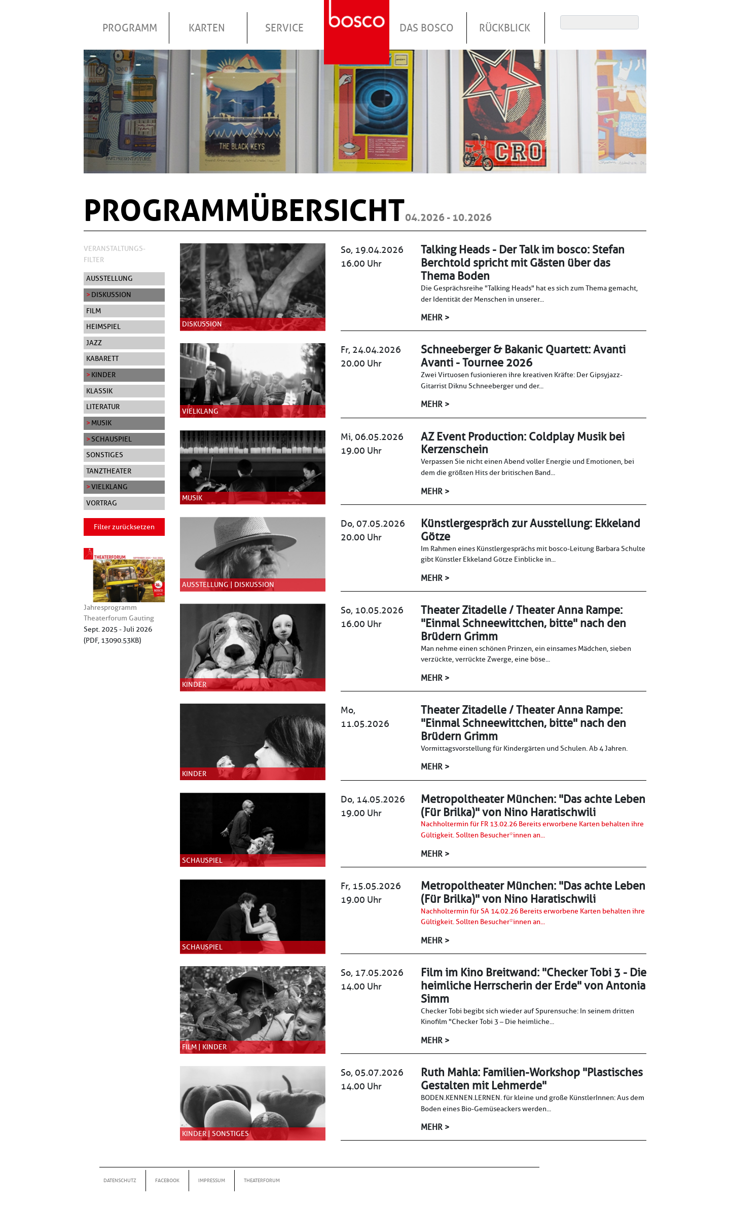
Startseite (358, 20)
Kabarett (102, 358)
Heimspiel (103, 326)
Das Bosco (426, 28)
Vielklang (109, 486)
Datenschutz (119, 1180)
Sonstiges (104, 454)
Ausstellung (109, 278)
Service (284, 28)
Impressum (211, 1180)
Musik (101, 422)
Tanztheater (108, 470)
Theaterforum (262, 1180)
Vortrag (101, 502)
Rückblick (504, 28)
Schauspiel (111, 439)
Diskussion (111, 294)
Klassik (99, 390)
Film (93, 310)
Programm (129, 28)
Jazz (94, 342)
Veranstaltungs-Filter (114, 254)
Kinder (103, 374)
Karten (207, 28)
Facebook (167, 1180)
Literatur (103, 406)
